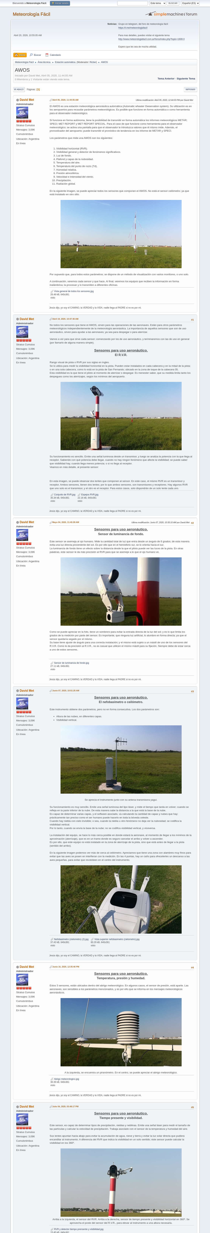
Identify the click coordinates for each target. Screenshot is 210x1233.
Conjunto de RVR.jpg (63, 494)
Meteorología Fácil (31, 14)
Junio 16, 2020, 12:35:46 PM (65, 967)
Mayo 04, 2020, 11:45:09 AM (65, 522)
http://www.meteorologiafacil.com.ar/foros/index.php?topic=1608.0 (151, 39)
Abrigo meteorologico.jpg (65, 1079)
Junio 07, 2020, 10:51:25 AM (65, 690)
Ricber (93, 62)
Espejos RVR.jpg (88, 494)
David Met (27, 99)
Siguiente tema (186, 78)
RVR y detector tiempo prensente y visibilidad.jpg (77, 1229)
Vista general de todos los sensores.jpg (72, 291)
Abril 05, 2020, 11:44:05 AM (65, 100)
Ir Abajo (19, 89)
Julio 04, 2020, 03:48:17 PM (65, 1106)
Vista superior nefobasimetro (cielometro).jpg (115, 939)
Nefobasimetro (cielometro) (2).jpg (70, 939)
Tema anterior (166, 78)
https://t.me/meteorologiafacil (132, 27)
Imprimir (190, 89)
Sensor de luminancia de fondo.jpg (70, 663)
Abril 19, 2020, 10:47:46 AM (65, 319)
